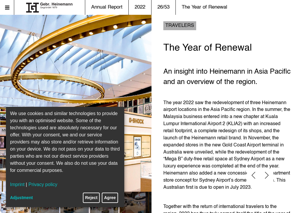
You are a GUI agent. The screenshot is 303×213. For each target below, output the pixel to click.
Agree (110, 197)
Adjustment (21, 197)
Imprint (17, 184)
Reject (91, 197)
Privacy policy (42, 184)
